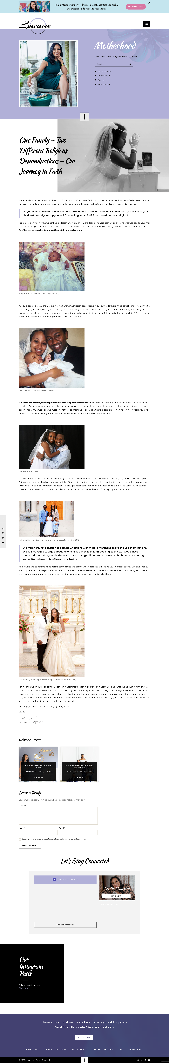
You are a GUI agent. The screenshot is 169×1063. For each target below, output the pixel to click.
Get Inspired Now (134, 7)
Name (22, 828)
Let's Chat (116, 896)
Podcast (96, 1049)
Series (100, 76)
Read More (38, 777)
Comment (24, 806)
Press (123, 1049)
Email (62, 828)
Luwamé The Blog (78, 1049)
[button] (146, 25)
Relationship (131, 76)
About (35, 1049)
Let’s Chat (110, 1049)
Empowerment (132, 71)
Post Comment (29, 846)
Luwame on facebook (65, 879)
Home (24, 1049)
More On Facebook (65, 925)
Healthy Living (104, 71)
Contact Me (83, 1037)
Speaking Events (139, 1049)
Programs (59, 1049)
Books (46, 1049)
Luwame (29, 1060)
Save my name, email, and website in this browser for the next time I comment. (54, 839)
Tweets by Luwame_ (109, 904)
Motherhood (31, 772)
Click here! (24, 988)
